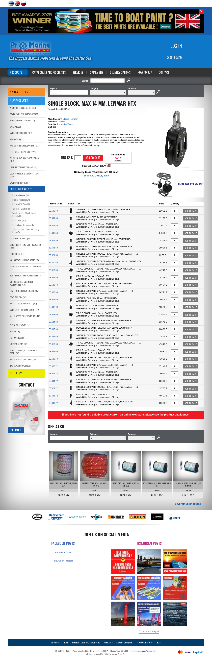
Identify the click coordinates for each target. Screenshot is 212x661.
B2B (159, 642)
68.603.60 (53, 314)
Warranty (108, 642)
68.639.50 (53, 285)
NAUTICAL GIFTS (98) (18, 344)
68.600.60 (53, 292)
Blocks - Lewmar (70, 119)
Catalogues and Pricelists (49, 72)
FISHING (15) (15, 331)
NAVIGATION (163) (17, 139)
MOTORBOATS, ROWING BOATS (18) (24, 260)
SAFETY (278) (15, 126)
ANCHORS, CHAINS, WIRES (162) (23, 107)
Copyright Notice (145, 642)
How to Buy (144, 72)
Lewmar (61, 122)
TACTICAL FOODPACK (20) (20, 365)
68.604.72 (53, 381)
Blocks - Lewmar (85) (20, 195)
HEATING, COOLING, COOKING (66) (23, 167)
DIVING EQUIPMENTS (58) (20, 325)
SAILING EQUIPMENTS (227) (21, 189)
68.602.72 (53, 373)
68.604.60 (53, 322)
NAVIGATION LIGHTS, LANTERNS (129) (25, 145)
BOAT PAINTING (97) (18, 297)
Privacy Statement (124, 642)
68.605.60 (53, 329)
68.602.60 (53, 307)
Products (16, 72)
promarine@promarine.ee (147, 650)
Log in (176, 45)
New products (19, 100)
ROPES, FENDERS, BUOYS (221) (22, 120)
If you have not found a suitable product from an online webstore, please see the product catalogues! (125, 414)
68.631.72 (53, 396)
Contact (164, 72)
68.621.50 (53, 255)
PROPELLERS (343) (17, 253)
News (66, 642)
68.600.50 (53, 211)
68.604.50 (53, 240)
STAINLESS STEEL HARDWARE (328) (24, 114)
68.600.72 (53, 366)
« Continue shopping (188, 503)
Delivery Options (120, 72)
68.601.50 (53, 218)
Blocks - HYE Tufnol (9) (21, 204)
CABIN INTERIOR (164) (19, 182)
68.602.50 (53, 225)
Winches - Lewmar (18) (21, 208)
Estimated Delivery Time (96, 175)
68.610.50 (53, 270)
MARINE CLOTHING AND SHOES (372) (24, 309)
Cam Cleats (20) (19, 220)
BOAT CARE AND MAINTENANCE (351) (24, 291)
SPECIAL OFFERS (19, 92)
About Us (55, 642)
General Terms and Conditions (86, 642)
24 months (118, 161)
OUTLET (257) (17, 373)
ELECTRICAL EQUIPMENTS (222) (23, 151)
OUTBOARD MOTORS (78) (20, 238)
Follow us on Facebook (63, 561)
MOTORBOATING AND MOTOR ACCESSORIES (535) (21, 283)
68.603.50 (53, 233)
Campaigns (96, 72)
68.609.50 (53, 263)
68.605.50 (53, 248)
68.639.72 (53, 403)
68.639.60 (53, 359)
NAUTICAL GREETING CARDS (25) (23, 359)
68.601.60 (53, 299)
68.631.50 (53, 277)
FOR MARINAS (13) (17, 337)
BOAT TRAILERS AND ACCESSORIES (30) (26, 275)
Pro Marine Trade (65, 124)
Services (78, 72)
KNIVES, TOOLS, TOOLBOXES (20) (23, 303)
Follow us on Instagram (149, 631)
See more (16, 430)
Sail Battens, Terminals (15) (23, 224)
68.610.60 (53, 344)
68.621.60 (53, 337)
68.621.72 (53, 388)
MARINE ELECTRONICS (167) (21, 133)
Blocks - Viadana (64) (21, 199)
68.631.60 (53, 351)
